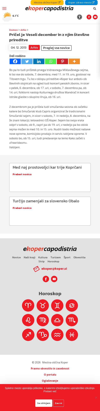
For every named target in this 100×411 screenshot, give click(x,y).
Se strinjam (43, 403)
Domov (13, 29)
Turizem (55, 257)
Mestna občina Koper (47, 2)
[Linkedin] (38, 61)
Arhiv (23, 29)
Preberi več (50, 391)
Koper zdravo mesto (81, 2)
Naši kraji (29, 257)
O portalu (50, 374)
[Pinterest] (62, 61)
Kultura (42, 257)
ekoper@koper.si (54, 268)
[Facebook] (15, 61)
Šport (67, 257)
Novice (16, 257)
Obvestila (79, 257)
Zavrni (58, 403)
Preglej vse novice (56, 47)
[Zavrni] (96, 397)
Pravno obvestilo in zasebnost (50, 368)
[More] (74, 61)
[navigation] (50, 11)
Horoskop (53, 261)
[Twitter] (27, 61)
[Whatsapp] (50, 61)
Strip (41, 261)
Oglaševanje (50, 380)
